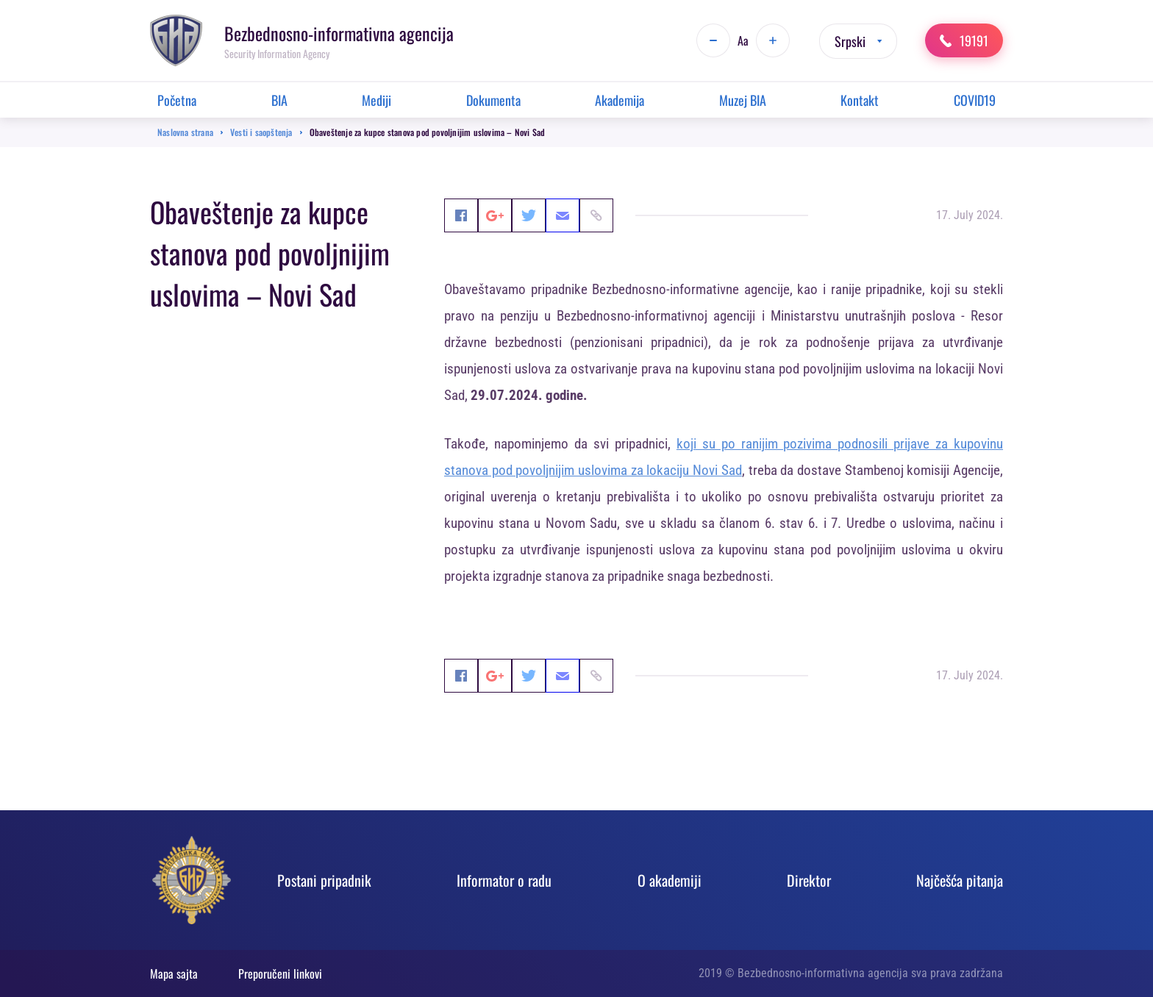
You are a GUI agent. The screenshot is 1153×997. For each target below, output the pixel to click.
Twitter (573, 215)
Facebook (461, 215)
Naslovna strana (185, 132)
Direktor (809, 880)
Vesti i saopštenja (261, 132)
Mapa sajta (174, 973)
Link (685, 215)
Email (629, 215)
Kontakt (859, 100)
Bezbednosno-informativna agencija (339, 33)
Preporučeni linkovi (280, 973)
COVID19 (975, 100)
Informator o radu (504, 880)
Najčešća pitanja (959, 880)
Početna (176, 100)
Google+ (517, 215)
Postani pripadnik (324, 880)
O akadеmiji (670, 880)
